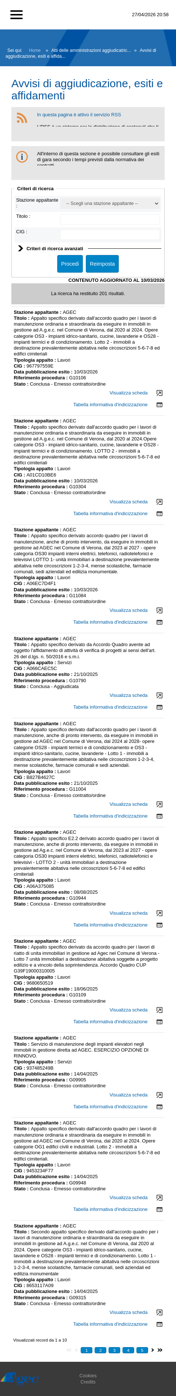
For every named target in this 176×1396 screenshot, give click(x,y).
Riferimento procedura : (41, 377)
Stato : (22, 384)
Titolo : (23, 216)
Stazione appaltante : (38, 312)
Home (35, 50)
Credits (87, 1382)
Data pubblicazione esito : (44, 372)
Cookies (88, 1375)
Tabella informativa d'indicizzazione (110, 404)
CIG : (21, 231)
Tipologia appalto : (36, 360)
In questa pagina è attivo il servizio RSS (79, 114)
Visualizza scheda (129, 393)
